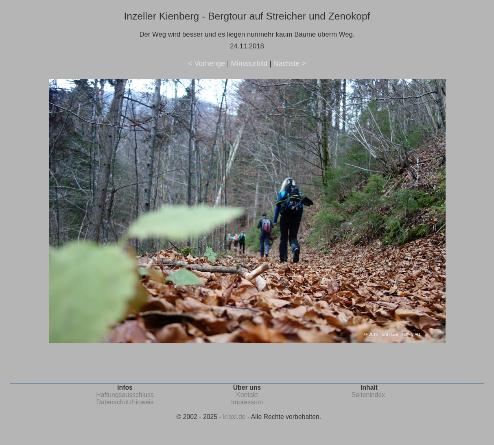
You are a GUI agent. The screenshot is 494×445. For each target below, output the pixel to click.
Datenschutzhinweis (125, 402)
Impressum (247, 402)
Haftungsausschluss (125, 394)
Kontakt (247, 394)
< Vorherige (206, 63)
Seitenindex (368, 394)
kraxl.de (234, 416)
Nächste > (289, 63)
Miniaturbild (249, 63)
